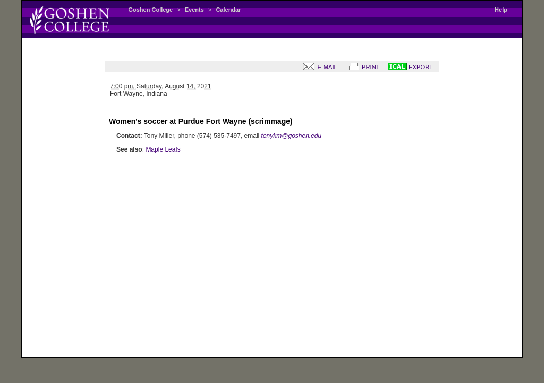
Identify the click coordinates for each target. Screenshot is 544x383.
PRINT (362, 67)
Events (194, 9)
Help (501, 9)
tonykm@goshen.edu (291, 135)
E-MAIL (318, 67)
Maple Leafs (163, 149)
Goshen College (150, 9)
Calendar (228, 9)
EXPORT (410, 67)
